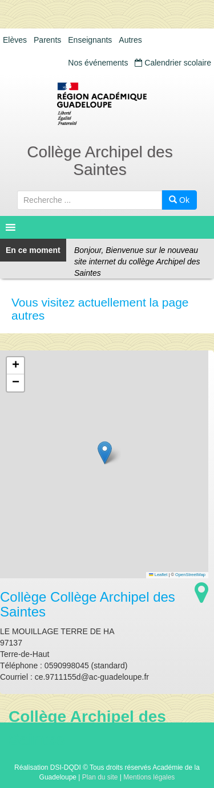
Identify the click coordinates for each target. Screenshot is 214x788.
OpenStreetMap (190, 574)
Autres (130, 39)
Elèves (15, 39)
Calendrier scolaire (173, 62)
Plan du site (100, 777)
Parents (47, 39)
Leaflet (158, 574)
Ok (179, 200)
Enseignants (90, 39)
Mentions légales (149, 777)
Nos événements (98, 62)
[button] (105, 452)
